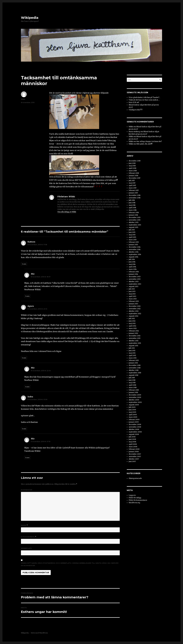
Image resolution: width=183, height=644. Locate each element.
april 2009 (133, 415)
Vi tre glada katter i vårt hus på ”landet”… (144, 97)
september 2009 (135, 402)
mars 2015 (133, 240)
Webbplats (26, 548)
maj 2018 (132, 166)
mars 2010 (133, 388)
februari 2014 (134, 272)
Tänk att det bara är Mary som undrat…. (144, 100)
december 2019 (134, 161)
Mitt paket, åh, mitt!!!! (144, 144)
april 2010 (132, 385)
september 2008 (135, 432)
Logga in (132, 495)
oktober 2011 (133, 341)
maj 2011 (132, 353)
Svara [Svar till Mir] (27, 296)
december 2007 (135, 454)
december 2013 (135, 277)
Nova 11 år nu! (134, 102)
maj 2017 (132, 183)
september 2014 (135, 254)
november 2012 (135, 309)
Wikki (23, 99)
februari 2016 (134, 213)
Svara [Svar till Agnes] (24, 358)
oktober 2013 (134, 282)
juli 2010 (132, 378)
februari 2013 (134, 301)
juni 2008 (132, 439)
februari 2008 (134, 449)
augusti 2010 (133, 375)
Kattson (31, 242)
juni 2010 (132, 380)
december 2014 (135, 247)
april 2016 (132, 208)
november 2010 (135, 368)
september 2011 (135, 343)
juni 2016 (132, 203)
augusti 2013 (133, 287)
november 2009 (135, 397)
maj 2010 (132, 383)
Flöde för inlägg (135, 498)
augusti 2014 (133, 257)
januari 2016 (133, 215)
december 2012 (135, 306)
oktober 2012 (134, 311)
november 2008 (135, 427)
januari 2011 (133, 363)
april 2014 (132, 267)
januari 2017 (133, 193)
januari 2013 (133, 304)
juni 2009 (132, 410)
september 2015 (135, 225)
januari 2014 (133, 274)
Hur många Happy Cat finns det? (149, 141)
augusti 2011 (133, 346)
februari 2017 (134, 190)
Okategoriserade (135, 478)
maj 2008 (132, 442)
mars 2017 (132, 188)
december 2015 (134, 217)
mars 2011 (132, 358)
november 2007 (135, 457)
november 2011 (134, 338)
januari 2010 (133, 392)
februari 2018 (134, 173)
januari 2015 (133, 245)
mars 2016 (133, 210)
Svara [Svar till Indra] (24, 429)
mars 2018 (133, 171)
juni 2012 (132, 321)
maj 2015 (132, 235)
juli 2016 (132, 200)
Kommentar (26, 490)
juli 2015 (132, 230)
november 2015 (134, 220)
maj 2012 (132, 323)
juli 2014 (132, 259)
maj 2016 (132, 205)
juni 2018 (132, 163)
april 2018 (132, 168)
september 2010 (135, 373)
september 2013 (135, 284)
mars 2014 (133, 269)
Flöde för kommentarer (138, 500)
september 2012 (135, 314)
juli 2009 (132, 407)
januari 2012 (133, 333)
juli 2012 (132, 319)
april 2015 (132, 237)
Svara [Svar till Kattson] (24, 264)
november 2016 (134, 198)
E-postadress (28, 537)
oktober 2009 (134, 400)
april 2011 (132, 355)
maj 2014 (132, 264)
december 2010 (135, 365)
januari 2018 (133, 176)
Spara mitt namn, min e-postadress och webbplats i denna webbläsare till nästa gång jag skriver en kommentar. (70, 564)
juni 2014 (132, 262)
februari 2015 (134, 242)
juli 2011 (132, 348)
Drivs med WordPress (39, 633)
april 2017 (132, 185)
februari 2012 (134, 331)
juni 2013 (132, 291)
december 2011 (134, 336)
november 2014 (135, 250)
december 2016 (134, 195)
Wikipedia (29, 18)
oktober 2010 (134, 370)
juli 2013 (132, 289)
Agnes (31, 306)
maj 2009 (132, 412)
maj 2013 (132, 294)
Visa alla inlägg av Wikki (66, 212)
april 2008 (133, 444)
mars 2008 (133, 447)
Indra (30, 396)
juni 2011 (132, 351)
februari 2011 (134, 360)
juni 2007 (132, 461)
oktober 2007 (134, 459)
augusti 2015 (133, 227)
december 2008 (135, 425)
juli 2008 (132, 437)
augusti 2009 (134, 405)
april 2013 (132, 296)
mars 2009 (133, 417)
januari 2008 (134, 452)
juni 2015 (132, 232)
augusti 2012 (133, 316)
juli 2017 (132, 181)
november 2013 (135, 279)
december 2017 (134, 178)
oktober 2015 (133, 222)
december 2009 (135, 395)
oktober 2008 (134, 429)
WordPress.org (134, 503)
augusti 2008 (134, 434)
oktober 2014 (134, 252)
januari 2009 (134, 422)
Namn (24, 525)
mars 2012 (133, 328)
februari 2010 (134, 390)
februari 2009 (134, 420)
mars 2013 (133, 299)
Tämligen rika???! (135, 110)
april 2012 (132, 326)
